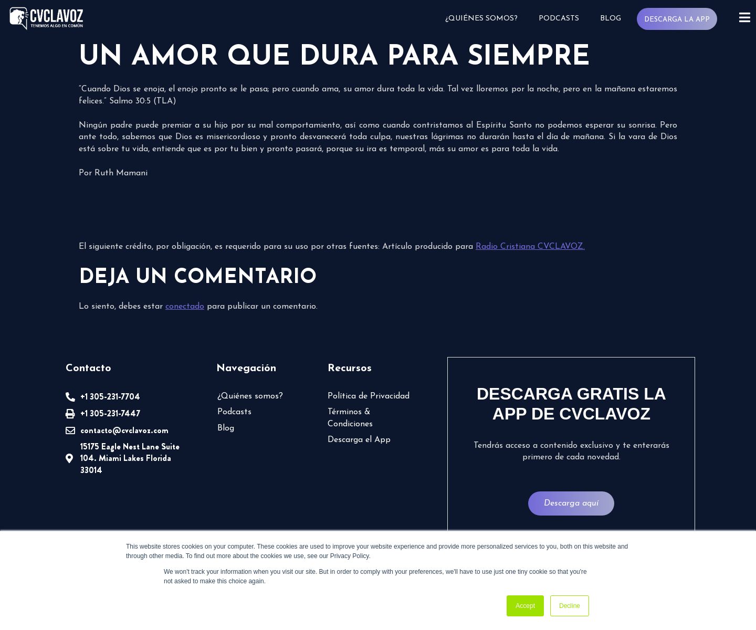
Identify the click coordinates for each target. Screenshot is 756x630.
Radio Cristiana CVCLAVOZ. (530, 247)
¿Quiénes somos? (481, 19)
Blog (610, 19)
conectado (184, 306)
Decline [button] (569, 606)
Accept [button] (525, 606)
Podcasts (558, 19)
